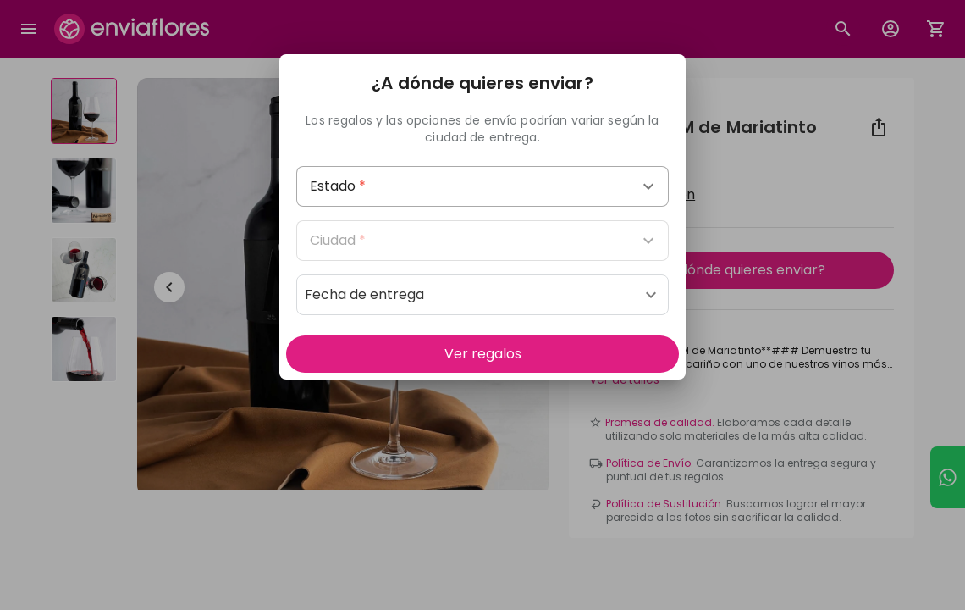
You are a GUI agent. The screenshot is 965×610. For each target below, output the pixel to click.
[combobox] (482, 186)
